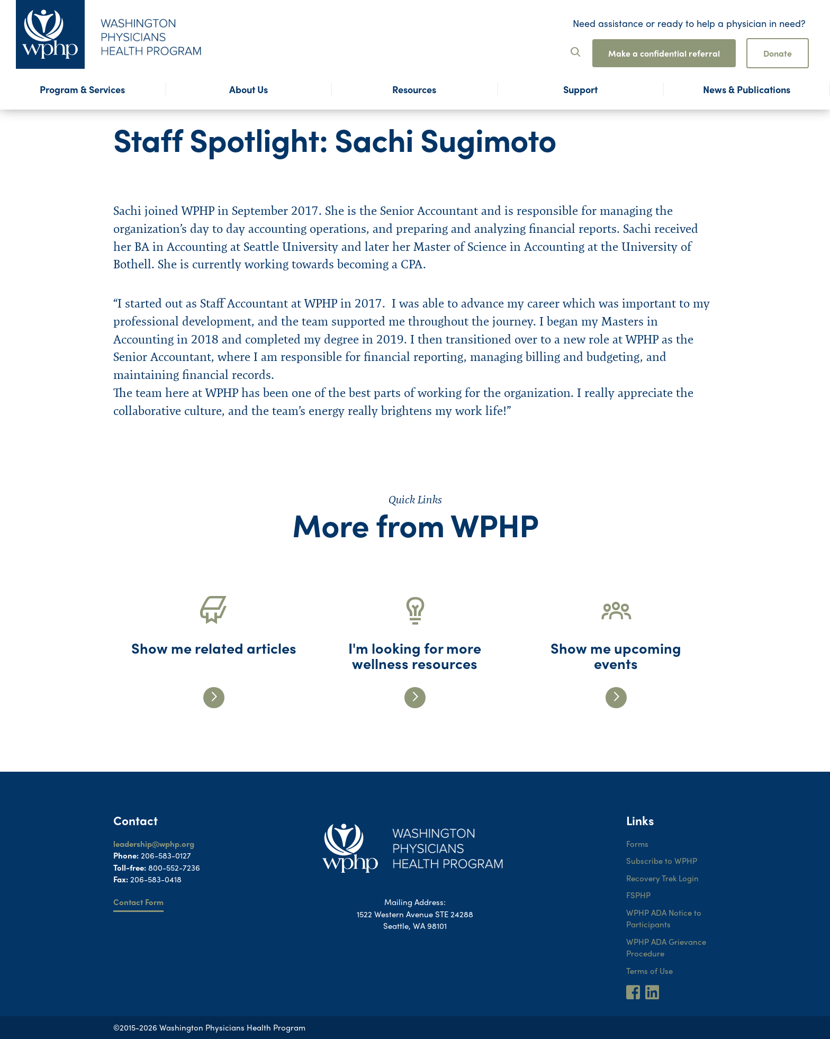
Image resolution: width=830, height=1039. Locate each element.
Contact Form (138, 902)
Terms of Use (649, 971)
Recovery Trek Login (662, 878)
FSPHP (638, 895)
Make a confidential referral (664, 53)
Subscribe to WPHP (661, 860)
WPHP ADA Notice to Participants (663, 918)
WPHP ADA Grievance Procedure (666, 948)
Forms (637, 844)
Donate (777, 53)
